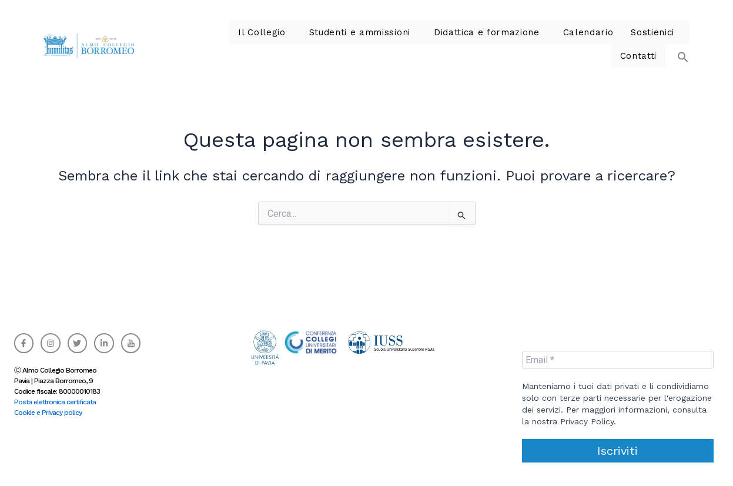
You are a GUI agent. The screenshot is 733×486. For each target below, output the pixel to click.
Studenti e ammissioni (305, 41)
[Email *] (618, 359)
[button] (677, 35)
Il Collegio (214, 41)
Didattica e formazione (424, 41)
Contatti (640, 41)
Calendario (519, 41)
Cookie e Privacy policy (48, 412)
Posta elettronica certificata (55, 402)
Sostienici (580, 41)
